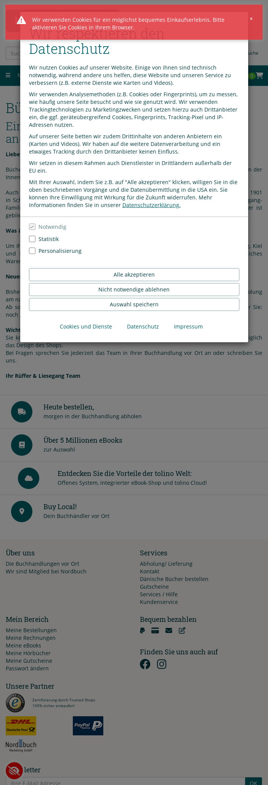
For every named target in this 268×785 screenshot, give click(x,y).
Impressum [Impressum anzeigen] (188, 326)
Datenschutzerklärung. (151, 204)
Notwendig (52, 226)
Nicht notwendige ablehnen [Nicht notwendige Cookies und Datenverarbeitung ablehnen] (134, 289)
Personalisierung (60, 250)
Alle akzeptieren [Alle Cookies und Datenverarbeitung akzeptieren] (134, 274)
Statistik (49, 238)
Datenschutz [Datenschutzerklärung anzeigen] (143, 326)
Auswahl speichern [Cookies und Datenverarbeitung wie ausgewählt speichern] (134, 304)
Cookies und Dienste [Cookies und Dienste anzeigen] (86, 326)
